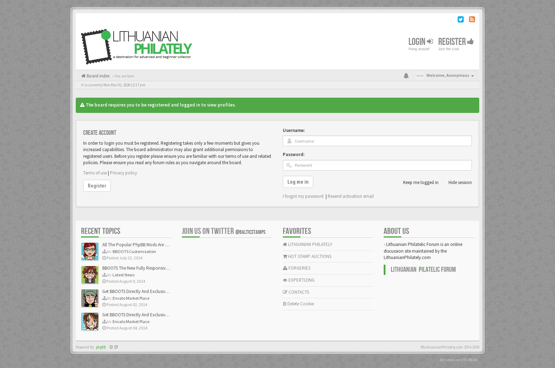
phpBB (101, 347)
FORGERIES (296, 268)
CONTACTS (296, 292)
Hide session (456, 182)
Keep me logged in (417, 182)
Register (456, 42)
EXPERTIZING (299, 280)
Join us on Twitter (223, 231)
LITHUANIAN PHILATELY (307, 244)
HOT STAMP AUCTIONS (307, 256)
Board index (98, 76)
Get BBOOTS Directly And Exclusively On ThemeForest (152, 291)
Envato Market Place (131, 298)
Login (420, 42)
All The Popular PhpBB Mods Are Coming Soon (147, 245)
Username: (294, 130)
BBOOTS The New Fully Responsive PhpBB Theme (149, 268)
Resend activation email (351, 196)
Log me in (298, 182)
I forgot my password (303, 196)
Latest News (124, 274)
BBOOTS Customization (134, 251)
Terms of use (95, 173)
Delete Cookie (298, 304)
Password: (293, 154)
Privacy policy (123, 173)
